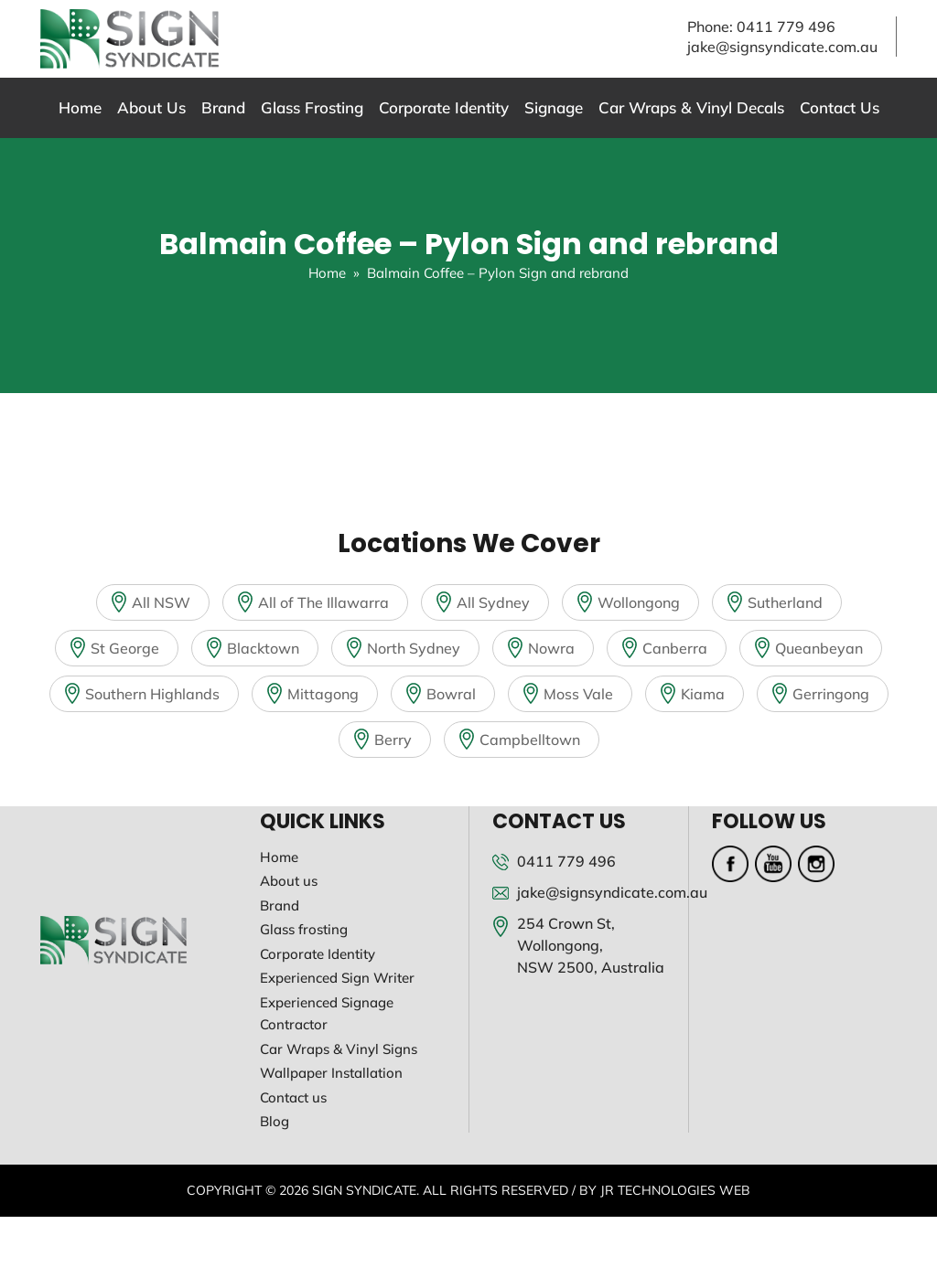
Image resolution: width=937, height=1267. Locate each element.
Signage (553, 107)
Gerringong (830, 694)
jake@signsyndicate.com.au (782, 46)
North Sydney (413, 648)
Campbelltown (529, 739)
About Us (151, 107)
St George (125, 648)
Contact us (293, 1097)
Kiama (703, 694)
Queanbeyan (819, 648)
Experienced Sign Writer (337, 977)
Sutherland (785, 602)
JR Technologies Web (675, 1190)
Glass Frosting (312, 107)
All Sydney (493, 602)
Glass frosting (304, 929)
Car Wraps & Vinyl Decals (691, 107)
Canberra (674, 648)
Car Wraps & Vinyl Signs (338, 1049)
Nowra (551, 648)
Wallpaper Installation (331, 1072)
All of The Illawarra (323, 602)
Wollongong (639, 602)
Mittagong (323, 694)
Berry (393, 739)
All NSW (161, 602)
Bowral (451, 694)
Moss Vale (578, 694)
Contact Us (839, 107)
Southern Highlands (152, 694)
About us (289, 880)
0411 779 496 (786, 26)
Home (80, 107)
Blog (274, 1121)
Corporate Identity (444, 107)
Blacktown (263, 648)
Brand (223, 107)
